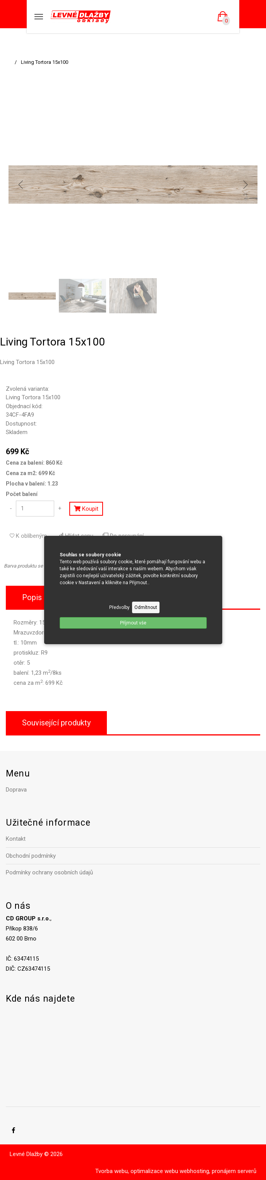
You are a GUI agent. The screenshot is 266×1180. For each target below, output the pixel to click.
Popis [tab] (32, 597)
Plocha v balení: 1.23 (32, 484)
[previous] (20, 184)
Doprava (16, 789)
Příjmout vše (133, 623)
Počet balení (22, 494)
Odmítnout (145, 607)
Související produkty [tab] (56, 722)
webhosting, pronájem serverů (218, 1171)
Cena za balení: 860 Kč (34, 463)
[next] (245, 184)
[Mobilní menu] (38, 16)
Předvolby (119, 607)
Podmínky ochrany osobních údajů (49, 872)
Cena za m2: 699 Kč (30, 473)
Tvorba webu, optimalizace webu (136, 1171)
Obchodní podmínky (31, 855)
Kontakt (16, 838)
